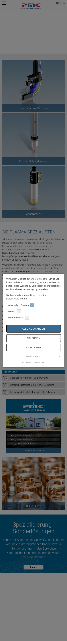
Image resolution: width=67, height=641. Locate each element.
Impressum (26, 362)
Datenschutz (12, 298)
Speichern (33, 347)
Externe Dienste (18, 317)
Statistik (14, 311)
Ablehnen (33, 338)
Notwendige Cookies (21, 305)
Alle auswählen (33, 328)
